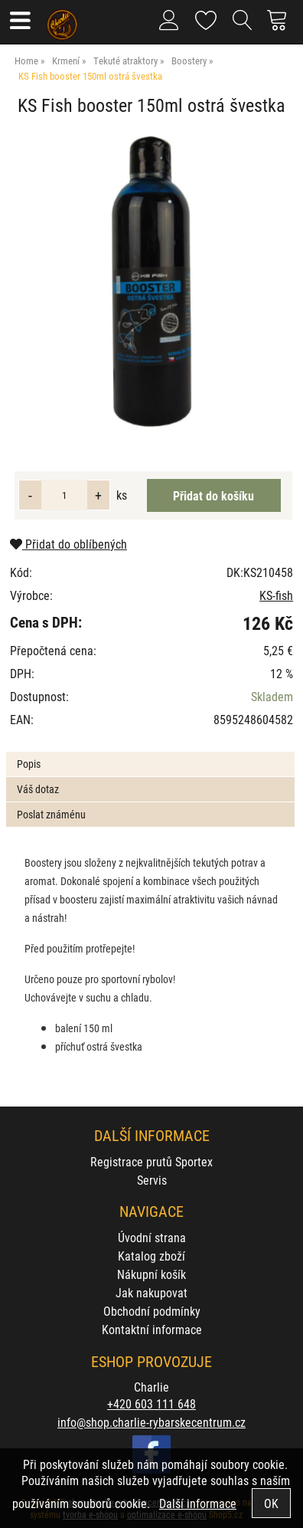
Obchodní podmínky (151, 1311)
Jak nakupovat (151, 1292)
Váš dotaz (38, 789)
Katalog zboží (151, 1256)
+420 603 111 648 (151, 1403)
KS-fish (276, 595)
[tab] (150, 752)
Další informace (197, 1503)
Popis (29, 763)
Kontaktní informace (152, 1329)
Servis (152, 1180)
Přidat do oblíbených (68, 544)
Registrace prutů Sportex (151, 1161)
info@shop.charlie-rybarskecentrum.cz (151, 1422)
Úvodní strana (152, 1237)
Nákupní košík (151, 1274)
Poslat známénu (51, 814)
